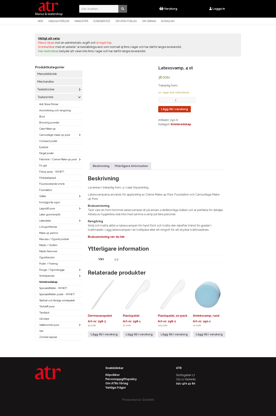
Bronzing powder (49, 122)
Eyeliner (43, 147)
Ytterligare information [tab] (131, 166)
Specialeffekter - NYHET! (53, 288)
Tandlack (44, 312)
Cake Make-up (47, 128)
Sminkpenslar (47, 275)
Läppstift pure (47, 208)
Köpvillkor (112, 375)
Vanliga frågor (58, 21)
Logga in (217, 8)
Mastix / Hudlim (48, 245)
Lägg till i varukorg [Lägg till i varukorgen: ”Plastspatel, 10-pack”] (174, 334)
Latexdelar (45, 220)
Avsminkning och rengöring (55, 110)
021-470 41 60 (185, 383)
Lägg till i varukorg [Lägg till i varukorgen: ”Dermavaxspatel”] (104, 334)
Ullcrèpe (44, 318)
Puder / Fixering (48, 263)
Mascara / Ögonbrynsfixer (54, 239)
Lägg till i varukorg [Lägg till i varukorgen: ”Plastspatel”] (139, 334)
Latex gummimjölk (49, 214)
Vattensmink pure (49, 325)
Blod (42, 116)
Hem (40, 21)
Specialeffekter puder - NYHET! (57, 294)
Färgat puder (46, 153)
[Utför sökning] (122, 9)
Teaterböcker (45, 89)
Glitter (42, 196)
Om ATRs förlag (126, 21)
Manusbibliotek (47, 74)
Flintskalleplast (47, 177)
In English (167, 21)
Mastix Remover (48, 251)
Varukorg (168, 8)
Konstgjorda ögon (49, 202)
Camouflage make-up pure (54, 135)
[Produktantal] (177, 100)
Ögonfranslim (47, 257)
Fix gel (43, 165)
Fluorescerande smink (52, 183)
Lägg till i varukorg (174, 109)
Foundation (45, 190)
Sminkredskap (48, 282)
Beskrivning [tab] (101, 166)
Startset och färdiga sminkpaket (57, 300)
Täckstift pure (46, 306)
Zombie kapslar (48, 337)
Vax (41, 331)
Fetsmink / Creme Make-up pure (58, 159)
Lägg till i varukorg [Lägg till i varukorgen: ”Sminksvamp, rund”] (209, 334)
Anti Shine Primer (48, 104)
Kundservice (101, 21)
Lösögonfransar (48, 226)
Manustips (81, 21)
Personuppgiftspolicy (121, 379)
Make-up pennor (48, 233)
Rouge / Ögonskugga (51, 269)
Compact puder (48, 141)
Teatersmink (45, 97)
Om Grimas (149, 21)
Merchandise (45, 81)
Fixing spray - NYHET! (51, 171)
